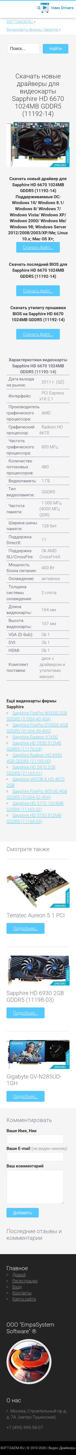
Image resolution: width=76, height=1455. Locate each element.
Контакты (22, 1292)
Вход (17, 1286)
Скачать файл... (38, 247)
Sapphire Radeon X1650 (35, 736)
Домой (19, 1274)
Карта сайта (24, 1298)
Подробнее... (25, 928)
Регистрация (24, 1280)
